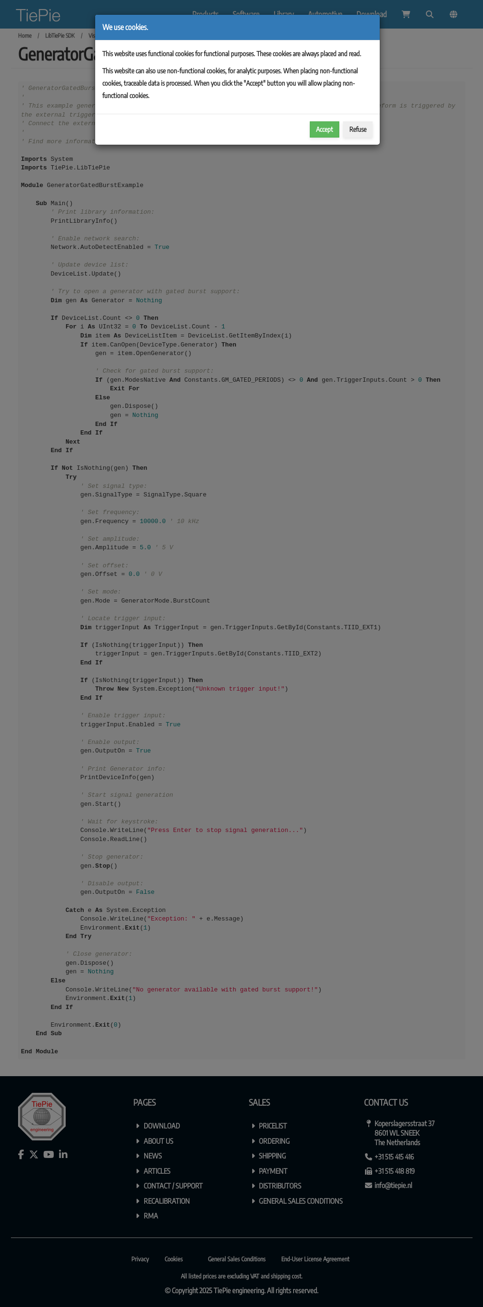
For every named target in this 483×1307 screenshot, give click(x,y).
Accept (324, 129)
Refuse (357, 129)
